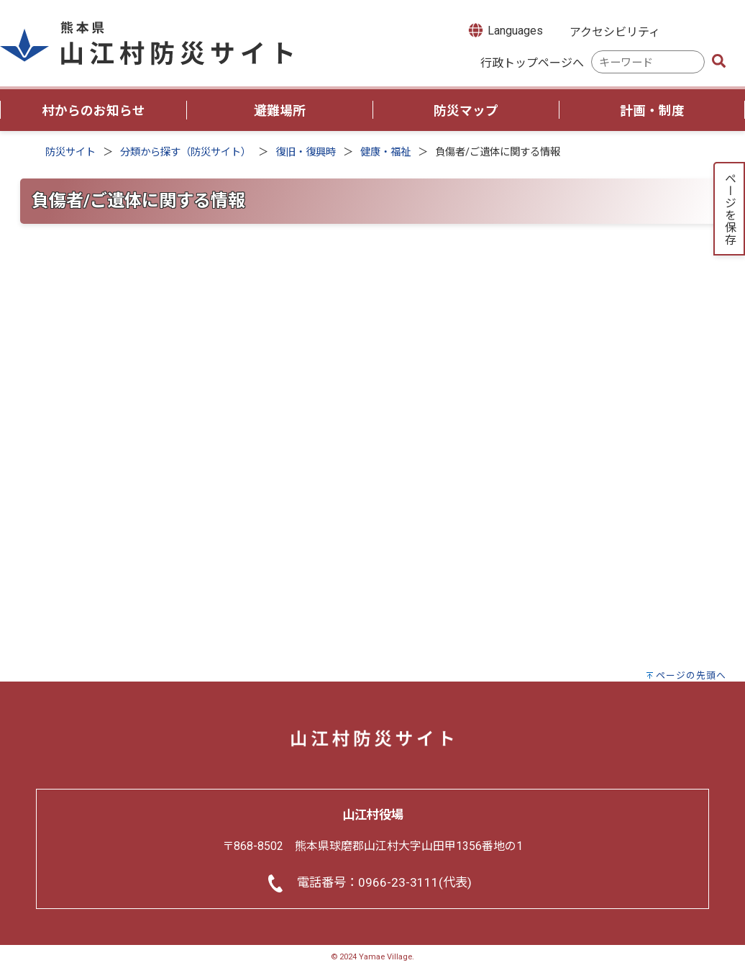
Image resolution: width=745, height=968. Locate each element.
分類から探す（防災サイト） (185, 152)
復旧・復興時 (305, 152)
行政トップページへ (532, 63)
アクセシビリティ (615, 32)
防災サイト (70, 152)
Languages (505, 30)
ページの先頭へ (691, 675)
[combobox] (648, 62)
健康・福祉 (385, 152)
